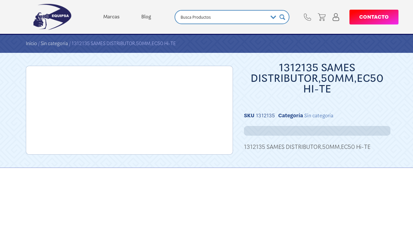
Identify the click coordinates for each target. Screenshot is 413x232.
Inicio (31, 43)
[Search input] (223, 17)
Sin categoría (54, 43)
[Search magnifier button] (282, 17)
